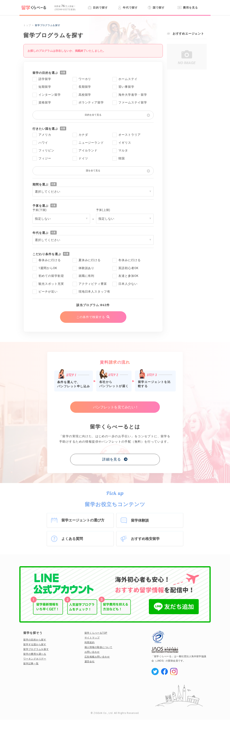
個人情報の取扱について (98, 647)
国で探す (156, 7)
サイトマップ (92, 637)
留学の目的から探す (34, 639)
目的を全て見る (93, 114)
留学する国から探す (34, 644)
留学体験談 (140, 520)
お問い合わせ (92, 652)
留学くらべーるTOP (96, 632)
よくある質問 (72, 539)
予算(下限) (39, 210)
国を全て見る (93, 170)
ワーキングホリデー (34, 658)
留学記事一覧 (31, 663)
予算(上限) (103, 210)
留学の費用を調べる (34, 654)
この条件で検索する (90, 317)
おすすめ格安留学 (145, 539)
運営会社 (90, 661)
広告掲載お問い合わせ (97, 656)
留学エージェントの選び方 (82, 520)
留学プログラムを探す (36, 649)
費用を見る (188, 7)
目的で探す (98, 7)
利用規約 (90, 642)
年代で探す (128, 7)
